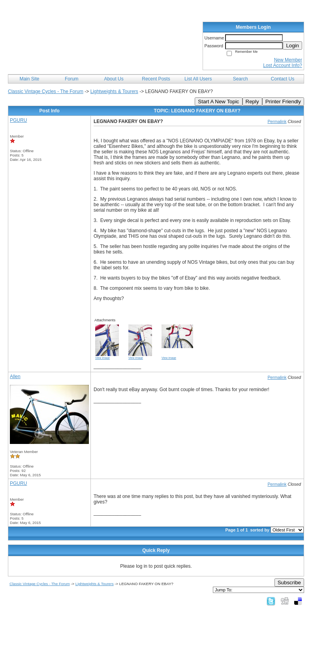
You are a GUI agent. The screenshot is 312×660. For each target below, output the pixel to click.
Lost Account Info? (282, 65)
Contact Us (282, 79)
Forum (72, 79)
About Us (113, 79)
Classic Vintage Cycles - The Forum (45, 91)
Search (240, 79)
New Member (288, 60)
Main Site (29, 79)
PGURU (18, 120)
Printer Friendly (283, 101)
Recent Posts (156, 79)
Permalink (276, 121)
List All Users (198, 79)
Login (292, 45)
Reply (252, 101)
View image (102, 358)
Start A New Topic (218, 101)
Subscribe (289, 582)
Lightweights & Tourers (114, 91)
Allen (15, 376)
